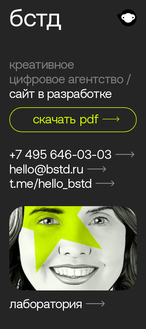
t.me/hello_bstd (62, 183)
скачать (76, 119)
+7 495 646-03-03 (71, 154)
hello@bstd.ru (57, 169)
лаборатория (57, 304)
